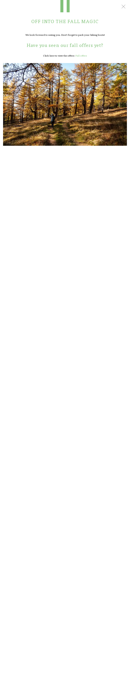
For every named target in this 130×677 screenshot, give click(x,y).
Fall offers (81, 55)
